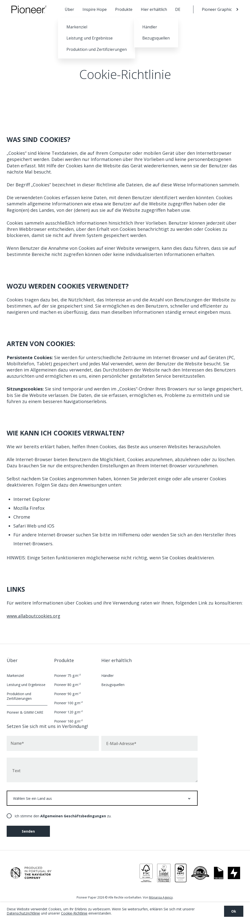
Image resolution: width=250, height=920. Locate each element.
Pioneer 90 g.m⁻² (67, 693)
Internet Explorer (31, 499)
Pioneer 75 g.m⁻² (67, 675)
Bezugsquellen (113, 684)
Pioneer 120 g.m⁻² (68, 712)
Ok (233, 911)
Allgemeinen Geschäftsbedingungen (73, 816)
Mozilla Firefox (28, 508)
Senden (28, 831)
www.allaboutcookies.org (33, 616)
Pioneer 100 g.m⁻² (68, 703)
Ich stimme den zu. (63, 816)
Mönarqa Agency (161, 897)
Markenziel (15, 675)
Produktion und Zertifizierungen (19, 696)
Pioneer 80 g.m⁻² (67, 684)
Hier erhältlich (154, 9)
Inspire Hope (95, 9)
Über (69, 9)
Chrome (21, 517)
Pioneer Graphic (217, 9)
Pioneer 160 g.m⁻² (68, 721)
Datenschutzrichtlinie (23, 913)
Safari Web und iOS (33, 526)
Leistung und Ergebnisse (26, 684)
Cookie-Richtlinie (74, 913)
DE (177, 9)
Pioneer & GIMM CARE (25, 712)
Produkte (123, 9)
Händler (107, 675)
